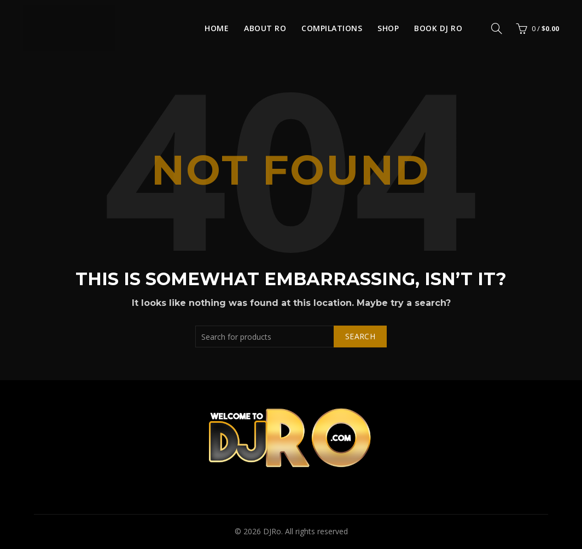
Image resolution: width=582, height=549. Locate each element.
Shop (388, 28)
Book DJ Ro (438, 28)
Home (217, 28)
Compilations (331, 28)
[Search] (496, 28)
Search (360, 336)
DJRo (272, 531)
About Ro (265, 28)
